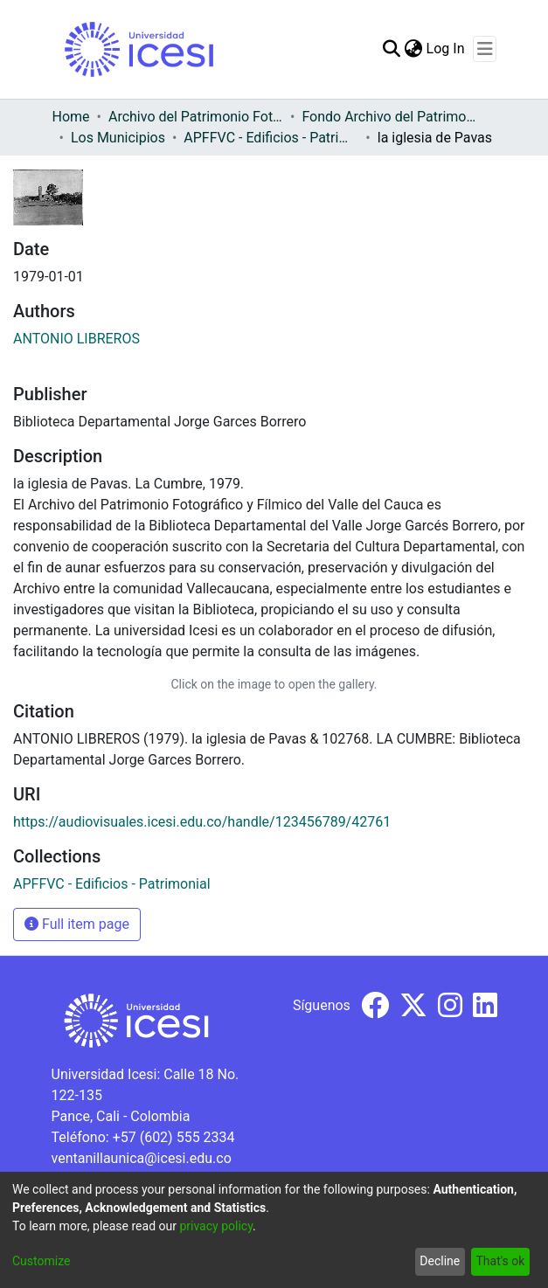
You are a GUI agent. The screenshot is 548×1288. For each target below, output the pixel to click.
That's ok (499, 1261)
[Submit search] (392, 48)
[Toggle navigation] (484, 49)
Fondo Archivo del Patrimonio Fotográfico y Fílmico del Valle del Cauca (389, 116)
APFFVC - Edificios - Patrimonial (271, 137)
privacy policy (216, 1226)
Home (71, 116)
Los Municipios (118, 137)
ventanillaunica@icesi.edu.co (142, 1158)
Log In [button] (447, 48)
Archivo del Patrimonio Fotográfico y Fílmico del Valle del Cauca (195, 116)
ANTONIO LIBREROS (76, 338)
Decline (440, 1261)
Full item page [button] (76, 924)
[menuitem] (414, 48)
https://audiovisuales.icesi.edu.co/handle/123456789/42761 (202, 822)
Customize (41, 1261)
